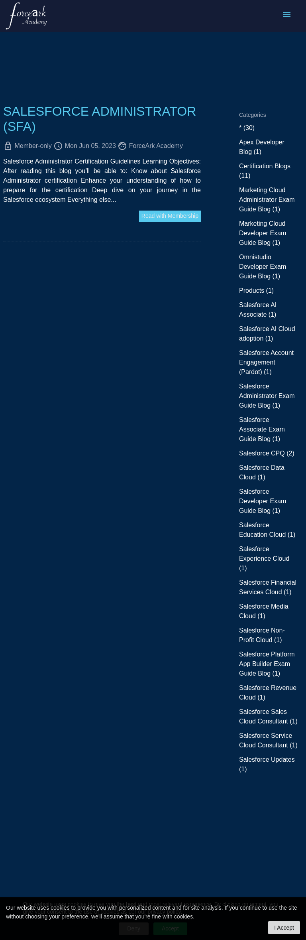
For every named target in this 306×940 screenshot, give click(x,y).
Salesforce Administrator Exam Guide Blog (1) (267, 396)
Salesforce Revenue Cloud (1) (267, 692)
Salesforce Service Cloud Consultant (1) (268, 740)
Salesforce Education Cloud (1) (267, 530)
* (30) (247, 127)
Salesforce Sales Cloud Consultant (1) (268, 716)
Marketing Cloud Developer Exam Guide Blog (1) (262, 233)
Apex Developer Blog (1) (261, 147)
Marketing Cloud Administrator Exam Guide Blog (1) (267, 200)
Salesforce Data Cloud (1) (261, 472)
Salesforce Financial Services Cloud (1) (267, 587)
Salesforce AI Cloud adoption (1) (267, 333)
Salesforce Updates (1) (267, 764)
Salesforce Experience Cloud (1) (264, 558)
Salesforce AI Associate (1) (258, 310)
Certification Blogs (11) (264, 171)
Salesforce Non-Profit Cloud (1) (262, 635)
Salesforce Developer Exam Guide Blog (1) (262, 501)
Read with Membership (169, 216)
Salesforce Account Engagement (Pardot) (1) (266, 362)
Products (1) (256, 290)
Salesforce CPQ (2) (266, 453)
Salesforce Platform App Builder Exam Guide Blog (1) (267, 664)
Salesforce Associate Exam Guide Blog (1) (262, 429)
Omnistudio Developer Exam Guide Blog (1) (262, 267)
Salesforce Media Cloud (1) (263, 611)
